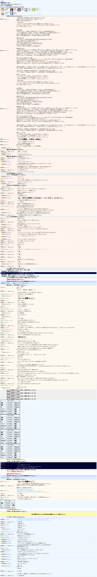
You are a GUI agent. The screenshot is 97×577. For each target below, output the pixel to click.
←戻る (2, 1)
